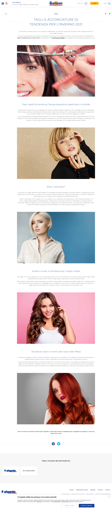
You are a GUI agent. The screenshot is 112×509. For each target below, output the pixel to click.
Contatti (107, 489)
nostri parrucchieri (58, 38)
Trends (56, 13)
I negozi (71, 489)
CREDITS (108, 503)
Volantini (100, 489)
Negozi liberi (89, 494)
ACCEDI (94, 3)
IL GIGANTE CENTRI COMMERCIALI (102, 494)
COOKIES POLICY (100, 503)
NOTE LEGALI (80, 503)
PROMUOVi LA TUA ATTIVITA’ (78, 494)
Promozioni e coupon (82, 489)
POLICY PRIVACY (90, 503)
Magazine (92, 489)
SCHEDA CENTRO (66, 494)
